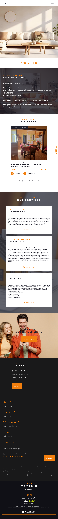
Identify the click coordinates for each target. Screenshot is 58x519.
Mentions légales (26, 507)
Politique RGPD (42, 507)
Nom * (7, 402)
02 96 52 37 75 (19, 371)
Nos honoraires (11, 507)
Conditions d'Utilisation (39, 476)
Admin (32, 507)
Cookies (49, 507)
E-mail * (8, 432)
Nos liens (36, 507)
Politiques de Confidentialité (26, 476)
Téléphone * (11, 422)
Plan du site (18, 507)
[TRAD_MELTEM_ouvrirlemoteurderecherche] (5, 3)
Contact (55, 150)
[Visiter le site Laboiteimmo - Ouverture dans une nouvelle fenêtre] (28, 514)
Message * (10, 442)
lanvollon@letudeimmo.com (20, 375)
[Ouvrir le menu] (52, 3)
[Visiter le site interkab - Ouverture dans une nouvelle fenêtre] (29, 502)
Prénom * (9, 412)
